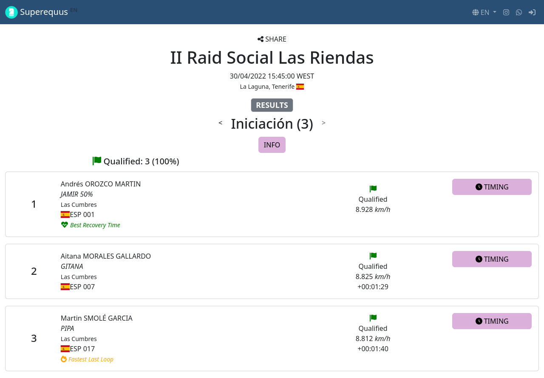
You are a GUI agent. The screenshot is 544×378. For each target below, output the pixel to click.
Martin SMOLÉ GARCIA (97, 318)
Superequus (41, 12)
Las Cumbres (79, 204)
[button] (484, 12)
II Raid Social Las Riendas (272, 57)
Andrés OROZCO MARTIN (101, 184)
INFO (272, 145)
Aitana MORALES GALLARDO (106, 256)
